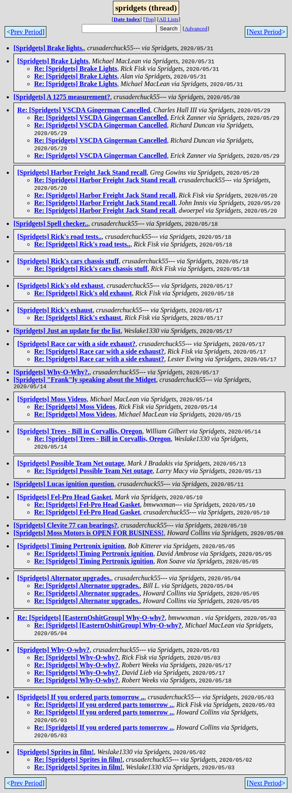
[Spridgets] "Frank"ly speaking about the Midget (84, 379)
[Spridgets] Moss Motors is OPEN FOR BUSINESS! (88, 534)
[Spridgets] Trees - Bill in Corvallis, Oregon (79, 432)
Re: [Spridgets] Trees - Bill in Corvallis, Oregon (102, 440)
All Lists (168, 19)
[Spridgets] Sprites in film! (55, 753)
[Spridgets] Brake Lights (52, 61)
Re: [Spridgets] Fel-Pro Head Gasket (87, 505)
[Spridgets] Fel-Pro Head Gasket (64, 498)
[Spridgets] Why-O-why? (53, 651)
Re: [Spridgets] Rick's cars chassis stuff (90, 268)
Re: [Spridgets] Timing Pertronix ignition (93, 554)
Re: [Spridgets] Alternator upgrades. (86, 586)
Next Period (265, 31)
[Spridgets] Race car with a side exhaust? (76, 343)
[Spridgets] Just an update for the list (67, 330)
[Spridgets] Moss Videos (51, 400)
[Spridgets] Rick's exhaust (55, 310)
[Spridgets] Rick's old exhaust (60, 285)
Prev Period (26, 31)
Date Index (127, 19)
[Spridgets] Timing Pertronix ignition (71, 547)
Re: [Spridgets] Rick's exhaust (77, 317)
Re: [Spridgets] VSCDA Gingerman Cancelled (83, 110)
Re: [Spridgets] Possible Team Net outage (93, 472)
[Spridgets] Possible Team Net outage (70, 464)
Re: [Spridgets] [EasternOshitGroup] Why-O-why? (91, 618)
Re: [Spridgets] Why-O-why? (76, 658)
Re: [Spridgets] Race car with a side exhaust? (99, 351)
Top (149, 19)
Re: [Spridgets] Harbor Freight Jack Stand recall (104, 180)
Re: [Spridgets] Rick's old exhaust (83, 293)
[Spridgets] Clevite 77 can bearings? (65, 526)
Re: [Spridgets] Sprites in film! (78, 760)
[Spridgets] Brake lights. (48, 47)
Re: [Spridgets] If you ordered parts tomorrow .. (103, 705)
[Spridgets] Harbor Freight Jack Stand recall (82, 172)
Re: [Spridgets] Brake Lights (75, 68)
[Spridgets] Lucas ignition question (63, 485)
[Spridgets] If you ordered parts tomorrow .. (81, 698)
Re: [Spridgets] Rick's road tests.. (82, 244)
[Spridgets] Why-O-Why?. (51, 372)
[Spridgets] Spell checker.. (50, 223)
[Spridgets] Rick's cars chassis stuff (68, 261)
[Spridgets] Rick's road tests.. (59, 236)
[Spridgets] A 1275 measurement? (61, 96)
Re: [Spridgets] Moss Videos (74, 407)
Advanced (196, 28)
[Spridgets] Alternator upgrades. (64, 579)
